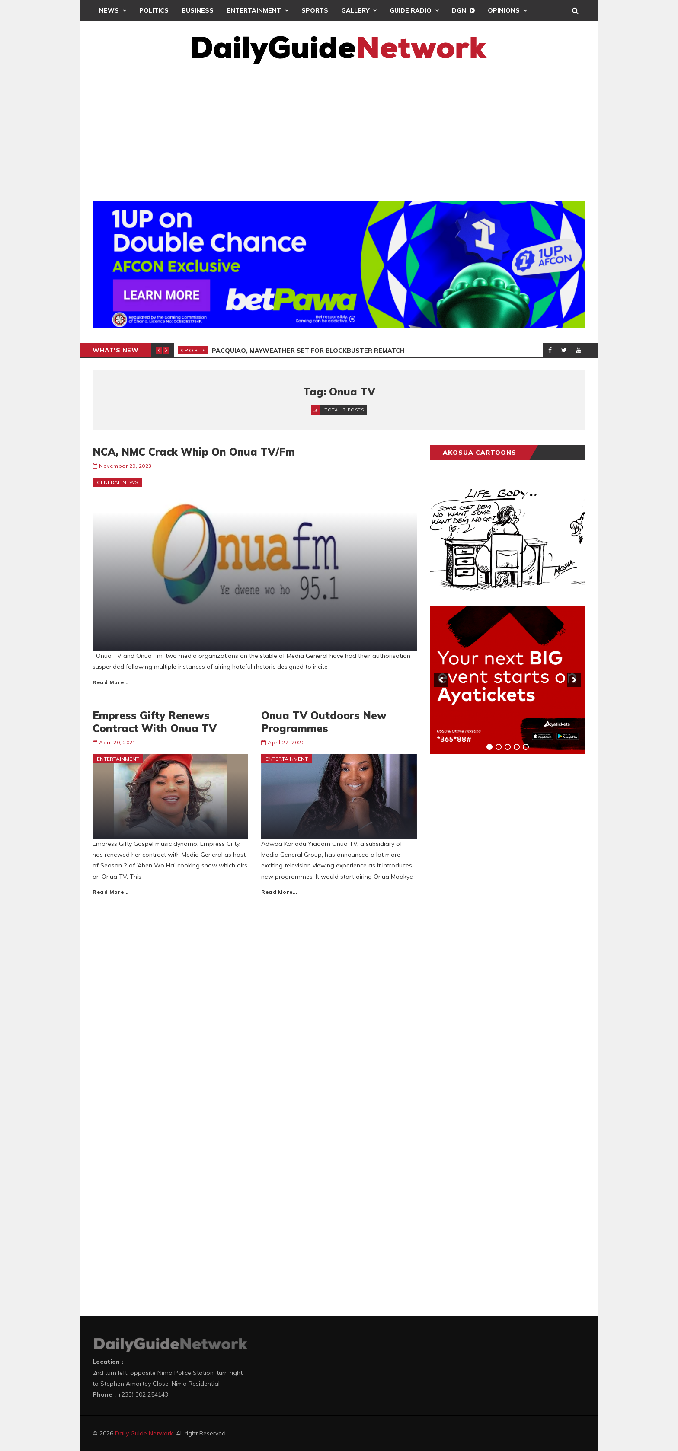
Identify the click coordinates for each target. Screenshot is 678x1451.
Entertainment (254, 10)
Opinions (504, 10)
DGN (459, 10)
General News (117, 482)
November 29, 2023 (125, 465)
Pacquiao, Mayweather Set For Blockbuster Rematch (308, 350)
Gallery (355, 10)
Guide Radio (411, 10)
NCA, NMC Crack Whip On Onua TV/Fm (194, 451)
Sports (314, 10)
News (109, 10)
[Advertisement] (339, 129)
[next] (574, 680)
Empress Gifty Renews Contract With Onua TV (155, 722)
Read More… (110, 682)
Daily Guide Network (144, 1433)
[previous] (441, 680)
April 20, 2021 (117, 742)
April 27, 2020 (286, 742)
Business (198, 10)
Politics (154, 10)
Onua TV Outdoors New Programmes (324, 722)
